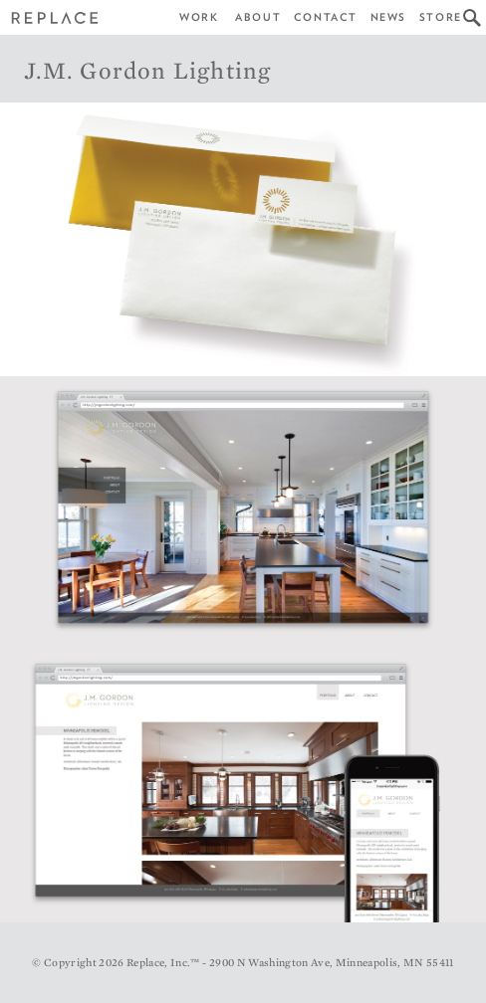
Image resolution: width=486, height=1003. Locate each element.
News (388, 17)
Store (440, 17)
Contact (326, 17)
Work (198, 17)
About (258, 17)
